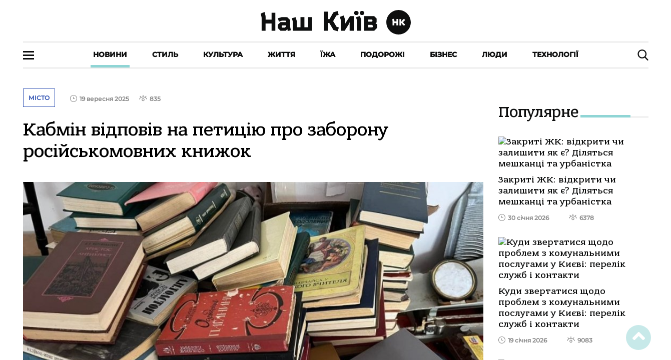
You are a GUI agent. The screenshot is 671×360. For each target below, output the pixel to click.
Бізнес (443, 54)
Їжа (327, 54)
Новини (110, 54)
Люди (494, 54)
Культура (223, 54)
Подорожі (382, 54)
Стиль (165, 54)
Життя (281, 54)
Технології (555, 54)
